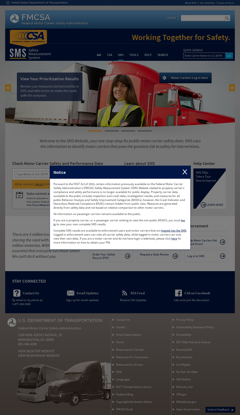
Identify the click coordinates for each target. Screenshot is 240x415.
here (174, 238)
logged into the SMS (173, 231)
